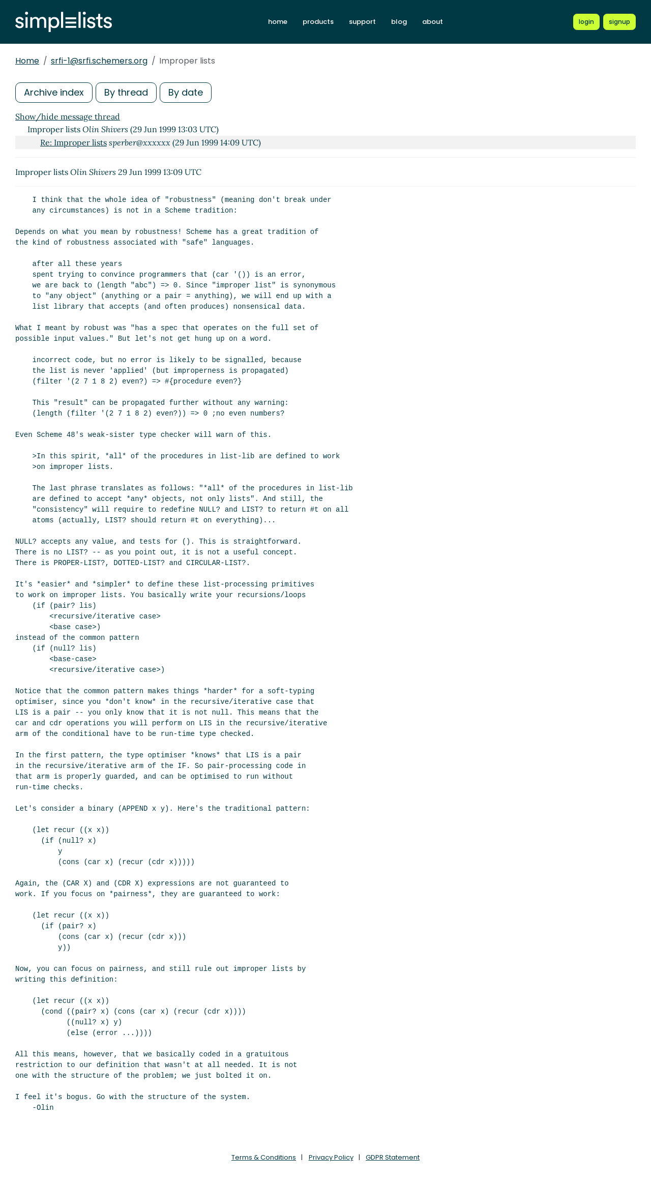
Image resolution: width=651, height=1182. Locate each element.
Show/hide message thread (67, 116)
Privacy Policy (331, 1157)
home (277, 21)
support (362, 21)
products (318, 21)
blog (399, 21)
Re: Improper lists (73, 142)
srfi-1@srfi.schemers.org (99, 61)
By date (185, 92)
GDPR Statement (393, 1157)
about (432, 21)
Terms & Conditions (263, 1157)
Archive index (54, 92)
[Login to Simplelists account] (586, 22)
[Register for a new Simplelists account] (619, 22)
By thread (126, 92)
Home (27, 61)
